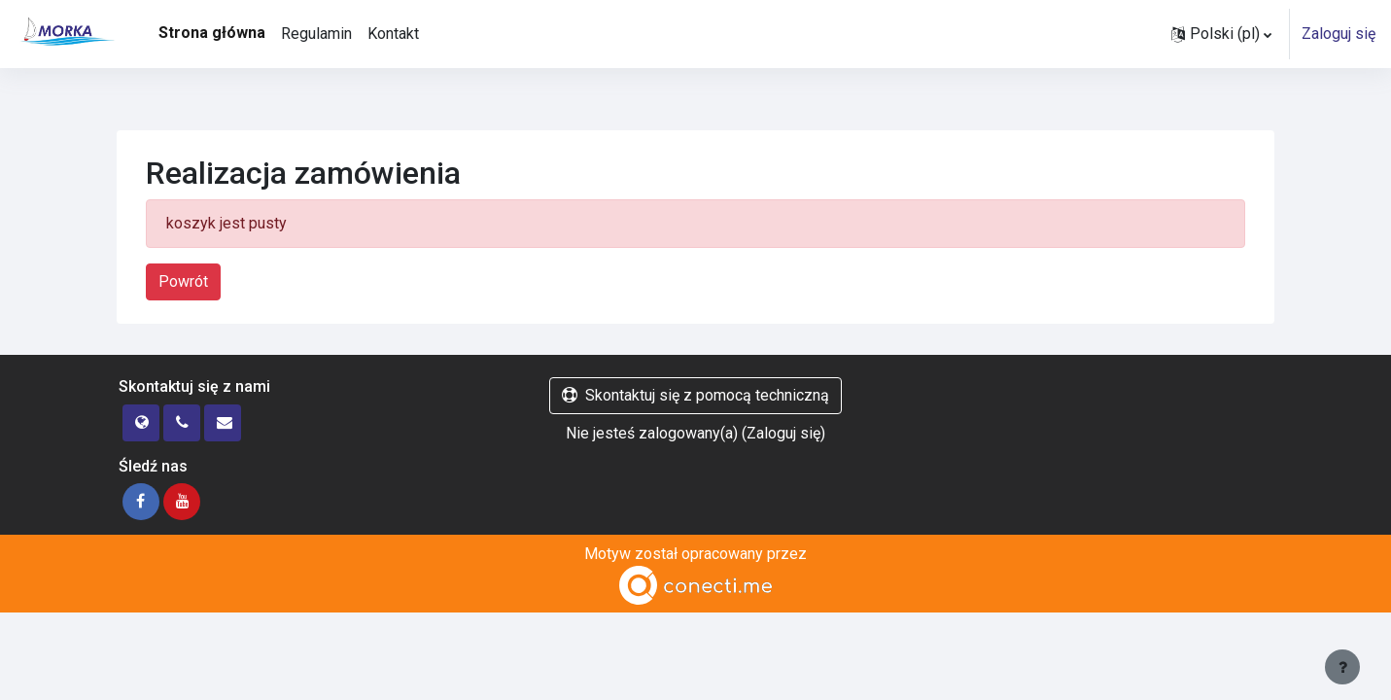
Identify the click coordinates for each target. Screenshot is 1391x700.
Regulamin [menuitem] (316, 33)
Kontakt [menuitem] (393, 33)
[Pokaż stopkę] (1342, 666)
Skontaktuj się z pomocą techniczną (695, 395)
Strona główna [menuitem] (211, 32)
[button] (1221, 34)
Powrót (183, 281)
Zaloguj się (1338, 33)
